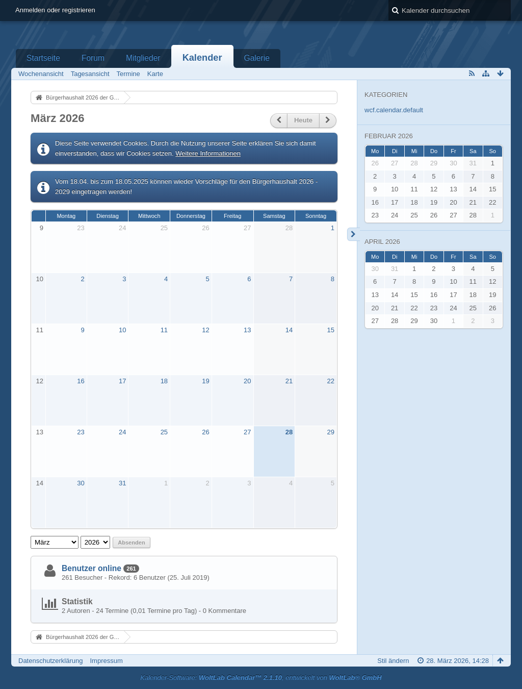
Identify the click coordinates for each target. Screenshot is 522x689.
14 (289, 330)
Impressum (106, 661)
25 (164, 228)
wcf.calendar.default (393, 110)
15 (330, 330)
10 (39, 279)
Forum (93, 58)
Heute (303, 120)
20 (247, 381)
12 (205, 330)
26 (205, 228)
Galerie (257, 58)
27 (247, 228)
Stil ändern (393, 661)
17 (122, 381)
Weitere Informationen (208, 153)
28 (289, 228)
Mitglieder (143, 58)
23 (80, 228)
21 (289, 381)
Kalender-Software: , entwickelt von (260, 677)
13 (247, 330)
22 (330, 381)
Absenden (131, 542)
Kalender (202, 58)
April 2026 (382, 241)
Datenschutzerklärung (50, 661)
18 (164, 381)
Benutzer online (91, 568)
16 (80, 381)
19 (205, 381)
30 (80, 483)
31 (122, 483)
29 (330, 432)
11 (39, 330)
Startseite (43, 58)
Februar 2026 (388, 136)
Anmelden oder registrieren (55, 10)
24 (122, 228)
